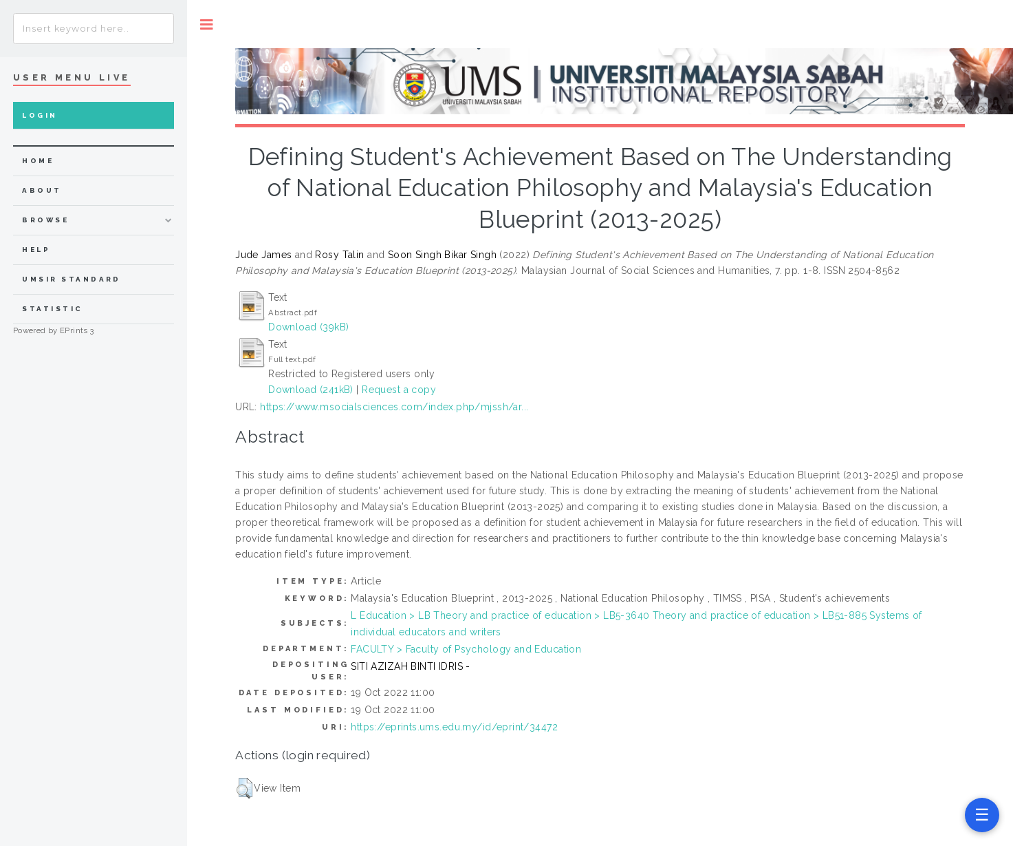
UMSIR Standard (71, 279)
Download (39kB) (308, 326)
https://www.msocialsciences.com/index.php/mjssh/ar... (394, 406)
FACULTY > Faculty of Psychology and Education (466, 649)
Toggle (206, 24)
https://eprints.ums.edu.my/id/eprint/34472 (454, 726)
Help (36, 249)
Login (39, 115)
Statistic (52, 309)
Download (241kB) (310, 389)
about (41, 190)
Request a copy (399, 389)
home (38, 161)
